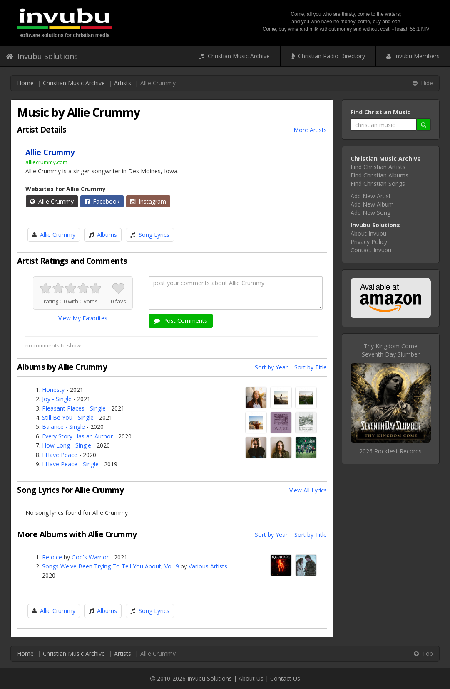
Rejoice (52, 557)
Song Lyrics (154, 235)
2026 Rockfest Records (390, 451)
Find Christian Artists (378, 167)
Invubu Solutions (42, 56)
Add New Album (372, 204)
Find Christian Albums (379, 175)
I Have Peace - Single (70, 464)
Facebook (102, 201)
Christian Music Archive (234, 56)
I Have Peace (59, 455)
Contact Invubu (371, 250)
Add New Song (370, 213)
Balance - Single (63, 427)
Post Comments (180, 321)
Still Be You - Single (68, 417)
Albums (107, 235)
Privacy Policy (369, 242)
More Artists (310, 130)
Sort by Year (271, 367)
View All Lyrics (308, 490)
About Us (251, 678)
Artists (122, 83)
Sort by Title (310, 367)
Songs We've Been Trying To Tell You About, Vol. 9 (110, 566)
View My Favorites (82, 318)
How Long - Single (66, 445)
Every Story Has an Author (77, 436)
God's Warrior (90, 557)
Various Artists (208, 566)
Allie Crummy (52, 201)
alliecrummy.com (46, 162)
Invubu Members (413, 56)
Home (25, 83)
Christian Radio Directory (328, 56)
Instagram (148, 201)
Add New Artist (371, 196)
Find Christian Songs (378, 183)
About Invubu (368, 233)
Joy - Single (57, 399)
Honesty (53, 390)
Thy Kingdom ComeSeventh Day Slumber (391, 350)
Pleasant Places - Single (74, 408)
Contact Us (285, 678)
